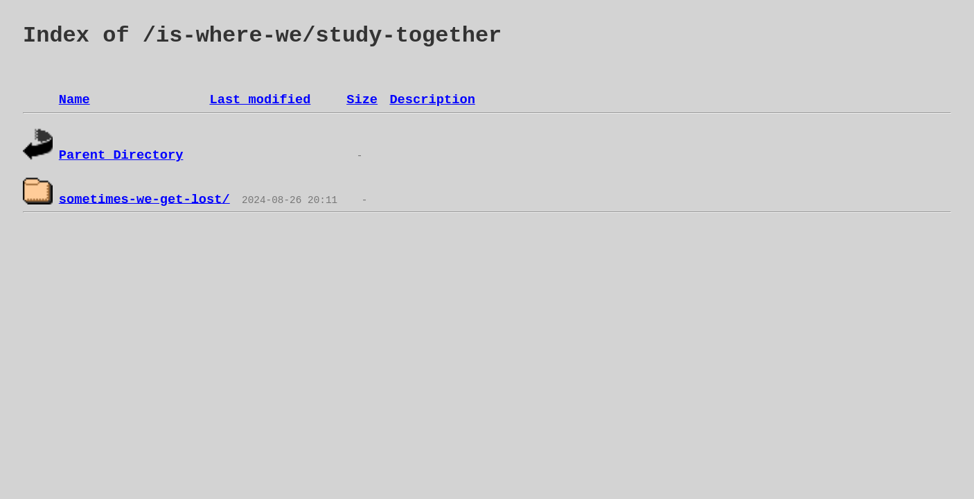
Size (362, 99)
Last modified (259, 99)
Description (432, 99)
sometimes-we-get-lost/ (144, 199)
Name (74, 99)
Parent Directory (121, 155)
